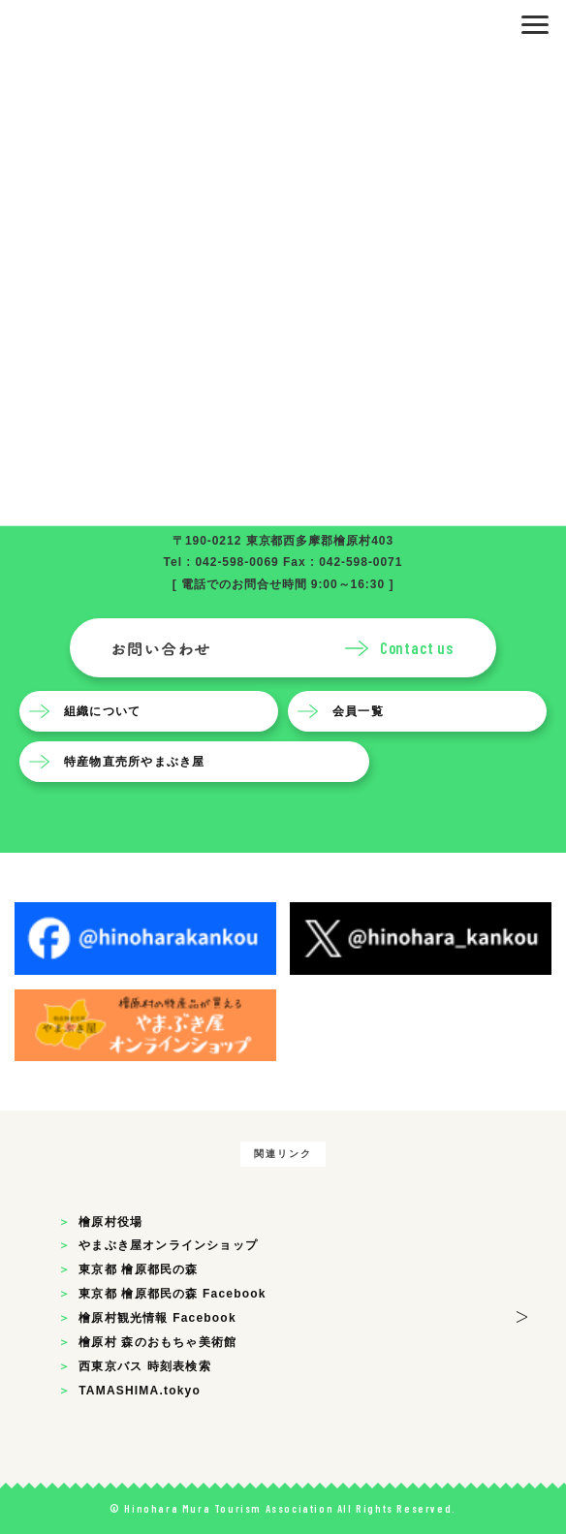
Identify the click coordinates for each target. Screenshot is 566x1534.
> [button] (522, 1314)
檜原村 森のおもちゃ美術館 (157, 1342)
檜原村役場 (110, 1222)
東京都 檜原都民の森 (138, 1269)
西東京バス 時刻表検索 (145, 1366)
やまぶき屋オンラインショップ (168, 1245)
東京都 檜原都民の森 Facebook (172, 1293)
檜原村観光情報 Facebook (157, 1318)
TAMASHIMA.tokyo (140, 1390)
